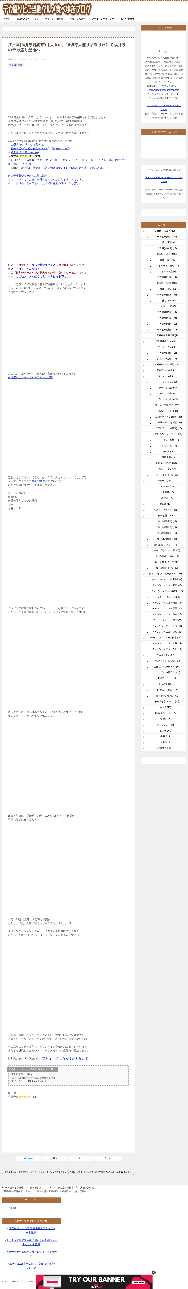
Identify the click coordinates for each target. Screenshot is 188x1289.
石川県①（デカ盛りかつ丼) (27, 160)
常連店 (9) (165, 719)
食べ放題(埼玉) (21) (167, 521)
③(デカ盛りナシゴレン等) (97, 160)
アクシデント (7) (165, 724)
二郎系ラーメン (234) (167, 411)
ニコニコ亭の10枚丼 (33, 481)
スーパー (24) (167, 486)
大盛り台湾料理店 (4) (167, 335)
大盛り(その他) (15, 65)
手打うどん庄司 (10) (168, 265)
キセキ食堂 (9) (168, 271)
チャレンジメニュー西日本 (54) (165, 637)
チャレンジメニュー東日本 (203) (165, 573)
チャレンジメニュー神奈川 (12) (167, 591)
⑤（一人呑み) (22, 164)
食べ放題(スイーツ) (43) (167, 562)
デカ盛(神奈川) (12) (167, 248)
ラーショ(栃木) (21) (168, 393)
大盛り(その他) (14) (167, 358)
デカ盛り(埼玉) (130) (167, 254)
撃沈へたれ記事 (77, 18)
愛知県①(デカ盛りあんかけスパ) (30, 148)
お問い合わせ (127, 18)
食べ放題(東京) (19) (167, 533)
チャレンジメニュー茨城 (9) (167, 620)
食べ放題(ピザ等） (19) (167, 556)
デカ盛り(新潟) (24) (167, 318)
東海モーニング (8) (167, 678)
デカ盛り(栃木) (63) (167, 294)
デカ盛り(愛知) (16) (167, 329)
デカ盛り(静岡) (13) (167, 323)
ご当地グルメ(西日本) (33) (167, 672)
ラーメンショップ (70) (167, 382)
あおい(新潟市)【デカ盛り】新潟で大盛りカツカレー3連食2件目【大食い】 (102, 1172)
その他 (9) (165, 742)
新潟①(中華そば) (31, 167)
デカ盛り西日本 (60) (165, 341)
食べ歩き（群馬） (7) (167, 690)
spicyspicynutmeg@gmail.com (164, 90)
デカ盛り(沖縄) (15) (167, 353)
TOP (28, 1187)
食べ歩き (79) (165, 684)
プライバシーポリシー (103, 18)
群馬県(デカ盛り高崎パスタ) (86, 167)
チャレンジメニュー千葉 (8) (167, 597)
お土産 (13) (165, 730)
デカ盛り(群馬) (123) (167, 283)
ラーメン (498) (165, 376)
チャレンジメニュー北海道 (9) (167, 579)
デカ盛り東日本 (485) (165, 230)
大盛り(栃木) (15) (168, 300)
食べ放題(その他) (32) (167, 568)
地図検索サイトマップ (27, 18)
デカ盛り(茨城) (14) (167, 312)
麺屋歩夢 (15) (168, 457)
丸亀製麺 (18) (167, 492)
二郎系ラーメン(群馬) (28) (168, 416)
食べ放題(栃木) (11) (167, 527)
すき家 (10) (165, 504)
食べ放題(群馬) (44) (167, 538)
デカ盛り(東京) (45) (167, 236)
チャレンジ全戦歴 (54, 18)
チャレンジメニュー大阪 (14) (167, 643)
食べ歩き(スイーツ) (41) (167, 701)
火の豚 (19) (168, 451)
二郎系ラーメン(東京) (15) (168, 428)
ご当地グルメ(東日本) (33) (167, 666)
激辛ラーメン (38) (167, 469)
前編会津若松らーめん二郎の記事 (28, 175)
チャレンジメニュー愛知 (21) (167, 631)
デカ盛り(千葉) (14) (167, 277)
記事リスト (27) (165, 748)
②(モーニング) (61, 148)
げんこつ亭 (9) (168, 306)
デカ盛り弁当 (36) (165, 370)
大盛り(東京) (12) (168, 242)
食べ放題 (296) (165, 515)
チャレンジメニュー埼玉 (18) (167, 602)
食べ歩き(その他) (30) (167, 695)
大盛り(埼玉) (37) (168, 260)
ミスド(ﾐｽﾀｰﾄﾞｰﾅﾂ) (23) (165, 509)
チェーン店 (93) (165, 480)
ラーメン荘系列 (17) (168, 440)
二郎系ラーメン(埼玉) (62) (168, 422)
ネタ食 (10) (165, 707)
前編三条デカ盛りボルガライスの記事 (30, 377)
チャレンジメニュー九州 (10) (167, 649)
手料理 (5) (165, 736)
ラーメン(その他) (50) (167, 475)
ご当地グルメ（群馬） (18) (167, 661)
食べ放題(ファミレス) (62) (167, 544)
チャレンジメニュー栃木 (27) (167, 614)
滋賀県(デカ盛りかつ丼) (25, 152)
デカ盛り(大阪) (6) (167, 347)
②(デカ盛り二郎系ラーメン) (62, 160)
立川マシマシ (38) (169, 445)
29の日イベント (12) (165, 713)
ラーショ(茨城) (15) (168, 387)
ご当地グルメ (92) (165, 655)
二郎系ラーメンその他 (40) (168, 434)
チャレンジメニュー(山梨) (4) (167, 626)
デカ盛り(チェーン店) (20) (165, 364)
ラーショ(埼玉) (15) (168, 399)
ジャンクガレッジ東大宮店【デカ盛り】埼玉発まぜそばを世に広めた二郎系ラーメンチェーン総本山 (36, 1172)
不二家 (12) (167, 498)
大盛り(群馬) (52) (168, 289)
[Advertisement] (68, 91)
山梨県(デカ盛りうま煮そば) (27, 144)
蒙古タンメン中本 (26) (167, 463)
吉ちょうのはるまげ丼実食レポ (65, 1058)
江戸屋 (12, 1092)
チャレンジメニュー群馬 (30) (167, 608)
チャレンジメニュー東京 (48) (167, 585)
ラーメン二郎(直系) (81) (167, 405)
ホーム (6, 18)
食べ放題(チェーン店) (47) (167, 550)
